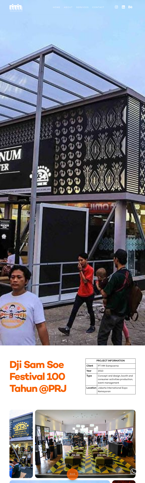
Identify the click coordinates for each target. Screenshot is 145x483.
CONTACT (98, 7)
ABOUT (68, 7)
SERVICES (82, 7)
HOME (56, 7)
